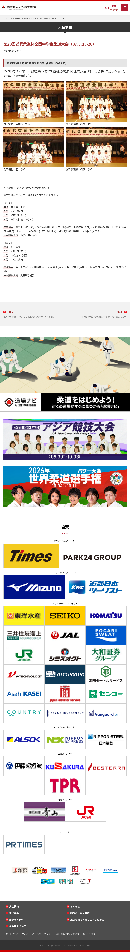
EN (107, 7)
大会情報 (14, 906)
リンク (25, 933)
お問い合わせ (89, 933)
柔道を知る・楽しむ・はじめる (87, 919)
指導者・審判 (16, 919)
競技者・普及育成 (80, 913)
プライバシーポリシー (42, 933)
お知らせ (75, 906)
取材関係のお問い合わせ (67, 933)
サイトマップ (12, 933)
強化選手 (14, 913)
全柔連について (17, 926)
